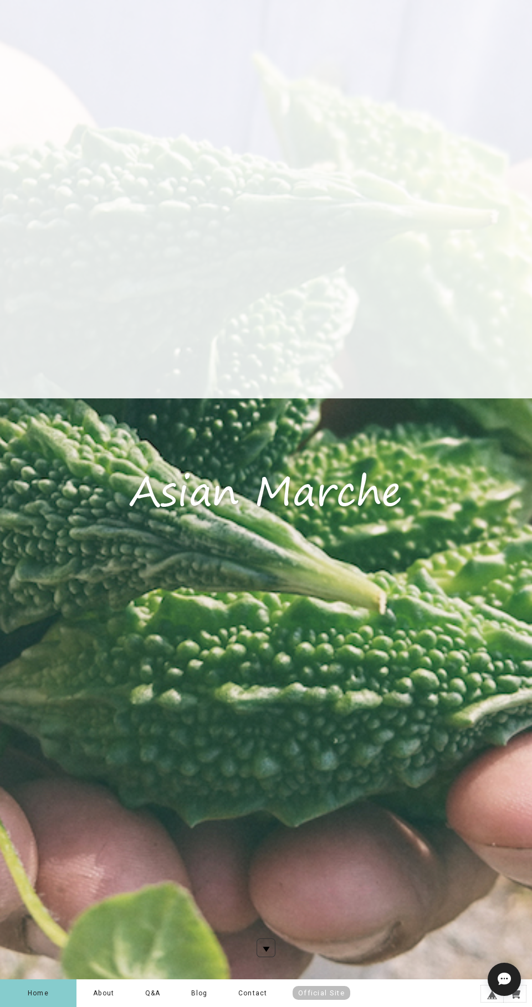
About (103, 993)
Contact (252, 993)
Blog (199, 993)
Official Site (321, 993)
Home (38, 993)
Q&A (153, 993)
